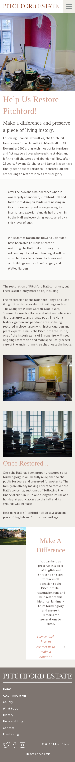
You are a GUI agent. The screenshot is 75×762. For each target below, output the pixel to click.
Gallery (8, 702)
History (8, 715)
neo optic (44, 754)
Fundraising (11, 734)
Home (7, 689)
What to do (10, 708)
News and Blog (13, 721)
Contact (8, 728)
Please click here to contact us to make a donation (45, 646)
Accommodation (14, 695)
